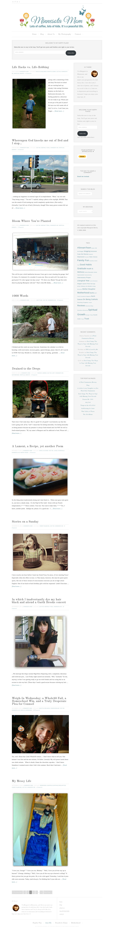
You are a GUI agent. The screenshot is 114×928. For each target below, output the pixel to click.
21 (41, 892)
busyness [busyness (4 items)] (94, 251)
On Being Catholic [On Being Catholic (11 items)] (90, 299)
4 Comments (39, 787)
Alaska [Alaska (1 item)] (93, 248)
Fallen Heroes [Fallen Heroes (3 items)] (93, 257)
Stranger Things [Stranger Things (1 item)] (89, 314)
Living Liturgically (59, 450)
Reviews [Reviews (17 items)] (81, 305)
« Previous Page (17, 892)
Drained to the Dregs (26, 368)
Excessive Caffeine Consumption (56, 785)
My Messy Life (21, 781)
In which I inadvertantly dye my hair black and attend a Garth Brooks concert (39, 601)
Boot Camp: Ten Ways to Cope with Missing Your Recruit (88, 344)
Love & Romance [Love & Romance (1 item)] (93, 280)
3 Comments (60, 300)
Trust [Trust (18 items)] (86, 319)
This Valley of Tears (87, 411)
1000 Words (20, 296)
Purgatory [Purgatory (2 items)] (85, 302)
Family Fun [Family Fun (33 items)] (83, 260)
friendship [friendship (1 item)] (91, 260)
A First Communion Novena (88, 382)
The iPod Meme (88, 414)
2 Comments (21, 149)
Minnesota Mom (57, 16)
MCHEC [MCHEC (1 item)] (79, 286)
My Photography (64, 911)
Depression (43, 785)
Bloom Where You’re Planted (31, 221)
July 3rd (88, 402)
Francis (39, 373)
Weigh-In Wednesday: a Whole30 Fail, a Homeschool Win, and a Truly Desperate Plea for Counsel (39, 701)
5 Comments (34, 374)
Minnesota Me (54, 147)
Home (61, 901)
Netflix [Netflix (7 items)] (92, 293)
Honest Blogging (44, 526)
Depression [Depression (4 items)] (81, 257)
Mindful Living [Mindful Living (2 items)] (91, 286)
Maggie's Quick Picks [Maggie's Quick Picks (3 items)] (83, 283)
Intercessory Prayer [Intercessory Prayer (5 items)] (84, 277)
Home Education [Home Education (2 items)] (89, 272)
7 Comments (21, 227)
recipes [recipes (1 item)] (90, 302)
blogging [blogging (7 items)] (87, 251)
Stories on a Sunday (25, 521)
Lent (53, 373)
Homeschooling (55, 708)
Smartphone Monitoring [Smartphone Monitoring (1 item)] (82, 310)
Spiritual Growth (19, 73)
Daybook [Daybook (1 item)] (91, 254)
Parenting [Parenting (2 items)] (79, 302)
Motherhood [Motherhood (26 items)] (83, 292)
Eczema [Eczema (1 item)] (87, 256)
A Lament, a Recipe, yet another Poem (37, 446)
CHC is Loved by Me (92, 349)
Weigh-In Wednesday (26, 710)
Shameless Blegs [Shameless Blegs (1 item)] (89, 305)
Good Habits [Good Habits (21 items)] (86, 264)
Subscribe (71, 53)
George (44, 373)
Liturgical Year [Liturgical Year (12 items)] (83, 281)
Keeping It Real (45, 147)
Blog (87, 385)
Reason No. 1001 (87, 399)
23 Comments (36, 710)
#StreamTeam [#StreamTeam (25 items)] (84, 247)
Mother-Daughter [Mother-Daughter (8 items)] (88, 289)
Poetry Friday (24, 452)
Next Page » (47, 892)
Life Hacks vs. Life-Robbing (30, 67)
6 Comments (29, 73)
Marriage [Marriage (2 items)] (92, 283)
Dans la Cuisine (43, 450)
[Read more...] (59, 111)
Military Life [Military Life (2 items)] (84, 286)
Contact (61, 914)
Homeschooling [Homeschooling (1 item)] (88, 274)
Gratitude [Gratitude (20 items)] (81, 268)
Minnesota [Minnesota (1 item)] (79, 289)
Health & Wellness (41, 71)
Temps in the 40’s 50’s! (88, 405)
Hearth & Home (51, 71)
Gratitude (39, 300)
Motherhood (15, 374)
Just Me (58, 71)
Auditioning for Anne (88, 408)
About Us (62, 908)
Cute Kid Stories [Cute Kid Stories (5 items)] (83, 254)
